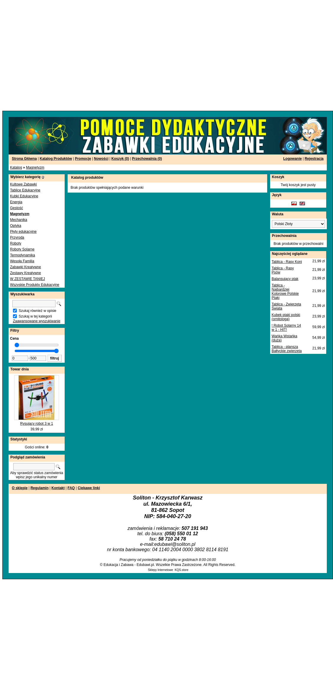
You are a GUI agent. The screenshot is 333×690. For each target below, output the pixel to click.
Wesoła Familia (22, 261)
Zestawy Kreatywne (25, 273)
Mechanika (18, 220)
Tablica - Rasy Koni (287, 262)
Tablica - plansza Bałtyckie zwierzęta (287, 349)
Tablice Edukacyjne (25, 190)
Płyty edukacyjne (23, 232)
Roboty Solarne (22, 249)
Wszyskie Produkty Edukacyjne (34, 285)
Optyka (15, 226)
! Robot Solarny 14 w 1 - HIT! (286, 327)
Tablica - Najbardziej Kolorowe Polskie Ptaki (285, 291)
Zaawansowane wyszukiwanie (37, 321)
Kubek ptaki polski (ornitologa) (286, 317)
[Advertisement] (55, 55)
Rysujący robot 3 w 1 (36, 424)
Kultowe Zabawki (23, 184)
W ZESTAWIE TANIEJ (27, 279)
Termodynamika (22, 255)
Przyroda (17, 237)
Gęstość (16, 208)
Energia (16, 202)
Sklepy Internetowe (160, 570)
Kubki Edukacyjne (24, 196)
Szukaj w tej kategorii (35, 316)
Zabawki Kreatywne (25, 267)
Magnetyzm (35, 167)
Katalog (16, 167)
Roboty (15, 243)
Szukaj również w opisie (37, 311)
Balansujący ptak (285, 279)
